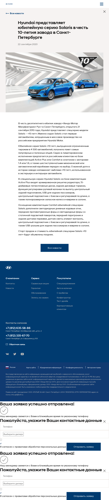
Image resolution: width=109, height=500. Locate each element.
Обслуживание (38, 293)
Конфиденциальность (74, 367)
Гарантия (35, 288)
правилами (21, 446)
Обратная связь (15, 344)
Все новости (15, 13)
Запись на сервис (40, 297)
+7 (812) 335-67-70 (17, 335)
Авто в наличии (64, 288)
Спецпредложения (66, 283)
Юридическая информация (50, 367)
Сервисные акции (40, 283)
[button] (8, 267)
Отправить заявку (84, 446)
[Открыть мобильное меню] (101, 4)
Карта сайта (31, 367)
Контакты (10, 283)
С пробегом (62, 293)
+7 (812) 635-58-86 (18, 328)
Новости (10, 288)
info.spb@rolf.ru (17, 395)
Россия (10, 367)
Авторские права (94, 367)
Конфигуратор (64, 297)
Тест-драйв (62, 301)
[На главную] (9, 4)
